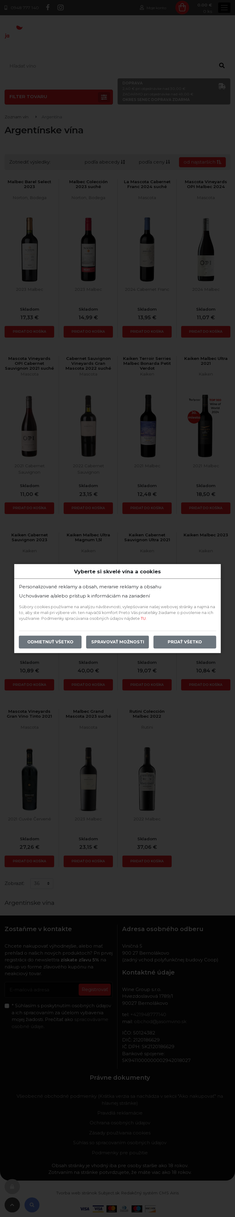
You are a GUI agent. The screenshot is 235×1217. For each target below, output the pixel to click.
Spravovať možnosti (117, 641)
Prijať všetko (185, 641)
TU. (144, 618)
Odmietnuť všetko (50, 641)
